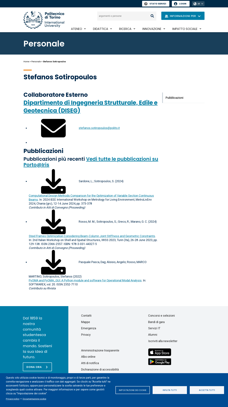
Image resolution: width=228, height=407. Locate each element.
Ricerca (125, 29)
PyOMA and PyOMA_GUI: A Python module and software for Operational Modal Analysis (85, 280)
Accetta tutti (207, 390)
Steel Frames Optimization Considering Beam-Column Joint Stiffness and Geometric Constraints (92, 236)
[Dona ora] (37, 366)
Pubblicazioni (43, 151)
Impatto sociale (184, 29)
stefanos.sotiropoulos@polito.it (99, 128)
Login (182, 3)
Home (26, 61)
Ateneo (76, 29)
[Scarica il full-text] (53, 181)
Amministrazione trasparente (100, 350)
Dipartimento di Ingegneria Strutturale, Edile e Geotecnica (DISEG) (90, 107)
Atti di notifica (90, 363)
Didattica (100, 29)
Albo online (88, 356)
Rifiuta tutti (170, 390)
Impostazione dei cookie (132, 390)
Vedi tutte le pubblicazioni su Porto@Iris (90, 162)
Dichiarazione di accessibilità (100, 369)
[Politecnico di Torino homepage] (43, 20)
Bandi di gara (156, 322)
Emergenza (88, 328)
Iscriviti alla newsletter (162, 341)
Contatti (86, 315)
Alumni (152, 334)
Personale (36, 61)
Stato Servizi (155, 3)
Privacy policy (12, 398)
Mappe (85, 322)
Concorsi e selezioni (161, 315)
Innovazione (151, 29)
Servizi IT (154, 328)
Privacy (86, 334)
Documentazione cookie (34, 398)
